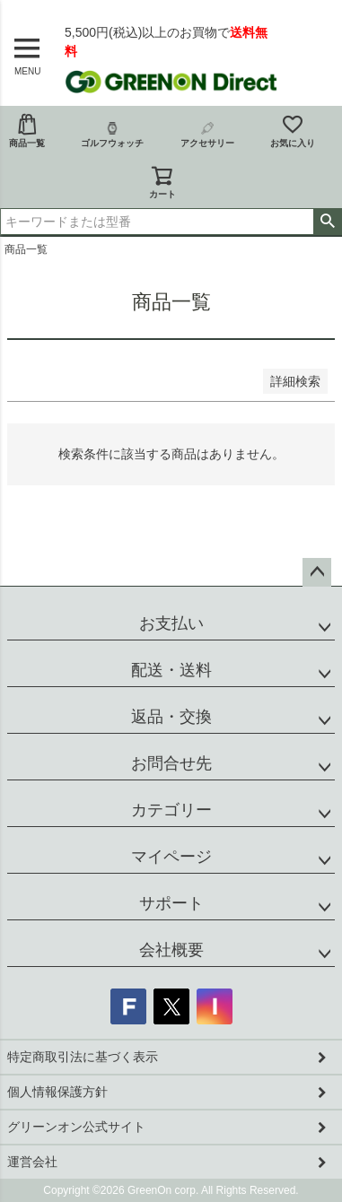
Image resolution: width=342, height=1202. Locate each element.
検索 (327, 221)
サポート (171, 903)
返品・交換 (171, 717)
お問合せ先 (171, 763)
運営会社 (32, 1161)
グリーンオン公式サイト (76, 1126)
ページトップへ (317, 572)
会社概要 (171, 950)
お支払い (171, 623)
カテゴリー (171, 810)
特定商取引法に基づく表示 (82, 1057)
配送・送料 (171, 670)
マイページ (171, 857)
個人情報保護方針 (57, 1091)
